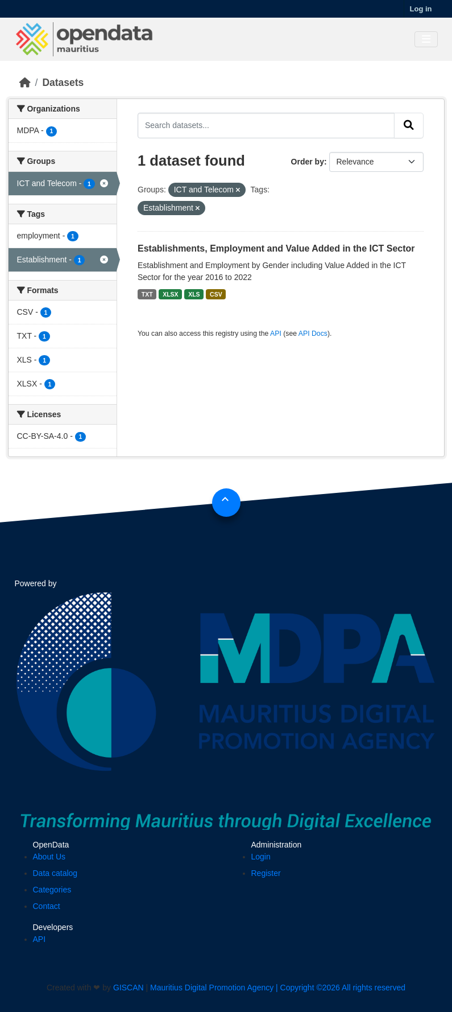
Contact (46, 906)
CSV (216, 294)
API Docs (312, 334)
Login (261, 856)
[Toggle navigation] (426, 39)
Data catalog (55, 873)
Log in (421, 9)
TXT (147, 294)
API (275, 334)
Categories (52, 889)
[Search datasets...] (266, 125)
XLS (194, 294)
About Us (49, 856)
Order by (307, 161)
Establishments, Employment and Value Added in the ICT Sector (276, 248)
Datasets (63, 82)
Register (266, 873)
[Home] (25, 82)
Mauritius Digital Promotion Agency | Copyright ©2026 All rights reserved (277, 987)
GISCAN (128, 987)
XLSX (170, 294)
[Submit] (409, 125)
